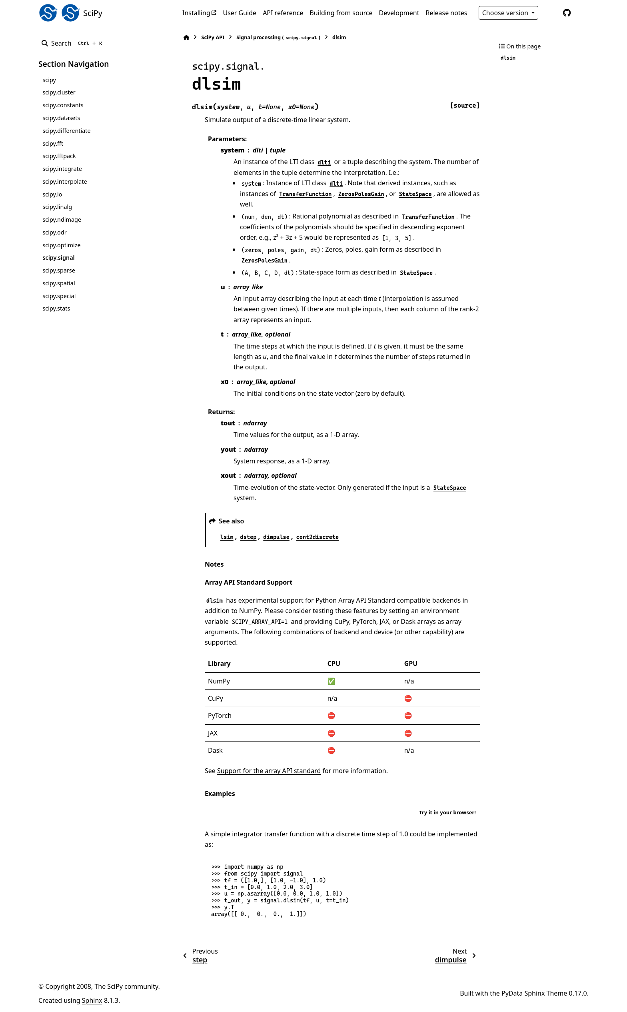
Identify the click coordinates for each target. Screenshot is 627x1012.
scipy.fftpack (59, 156)
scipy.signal (58, 257)
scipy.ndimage (61, 219)
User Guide (239, 12)
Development (399, 12)
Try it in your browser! (447, 812)
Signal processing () (278, 37)
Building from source (341, 12)
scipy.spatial (58, 283)
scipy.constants (62, 105)
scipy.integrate (62, 168)
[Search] (73, 43)
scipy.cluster (58, 92)
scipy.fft (52, 143)
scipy (49, 80)
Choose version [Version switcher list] (506, 12)
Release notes (446, 12)
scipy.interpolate (64, 181)
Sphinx (92, 1000)
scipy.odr (54, 232)
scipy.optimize (61, 245)
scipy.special (59, 296)
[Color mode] (550, 13)
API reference (283, 12)
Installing (196, 12)
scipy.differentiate (66, 130)
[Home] (186, 37)
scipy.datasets (61, 118)
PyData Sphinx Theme (534, 993)
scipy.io (52, 194)
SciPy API (212, 37)
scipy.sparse (58, 270)
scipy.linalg (57, 206)
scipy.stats (56, 308)
